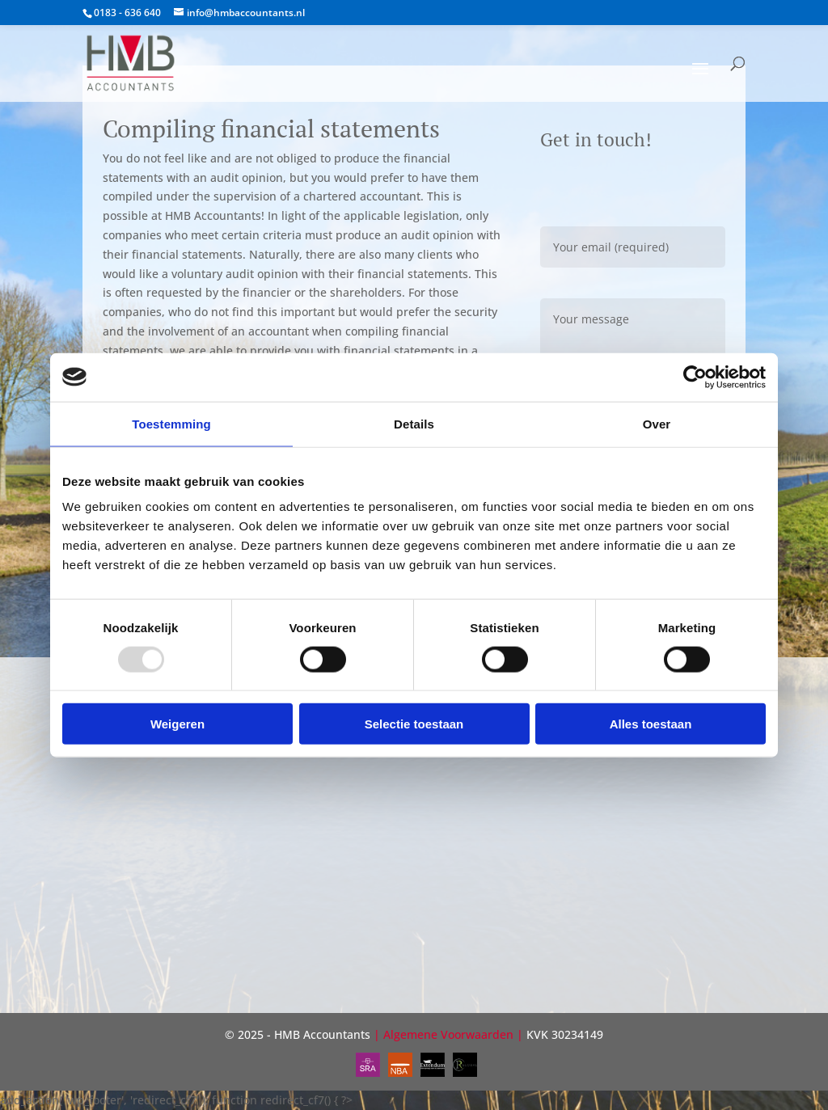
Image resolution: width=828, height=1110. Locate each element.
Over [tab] (657, 423)
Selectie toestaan (414, 724)
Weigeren (177, 724)
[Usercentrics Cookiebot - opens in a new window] (695, 377)
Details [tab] (414, 423)
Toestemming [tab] (171, 423)
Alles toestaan (651, 724)
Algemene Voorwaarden (448, 1034)
